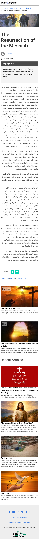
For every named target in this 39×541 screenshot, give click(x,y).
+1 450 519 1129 (19, 518)
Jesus (12, 278)
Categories (5, 278)
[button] (36, 2)
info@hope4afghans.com (19, 523)
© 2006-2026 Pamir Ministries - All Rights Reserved (19, 527)
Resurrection (21, 278)
